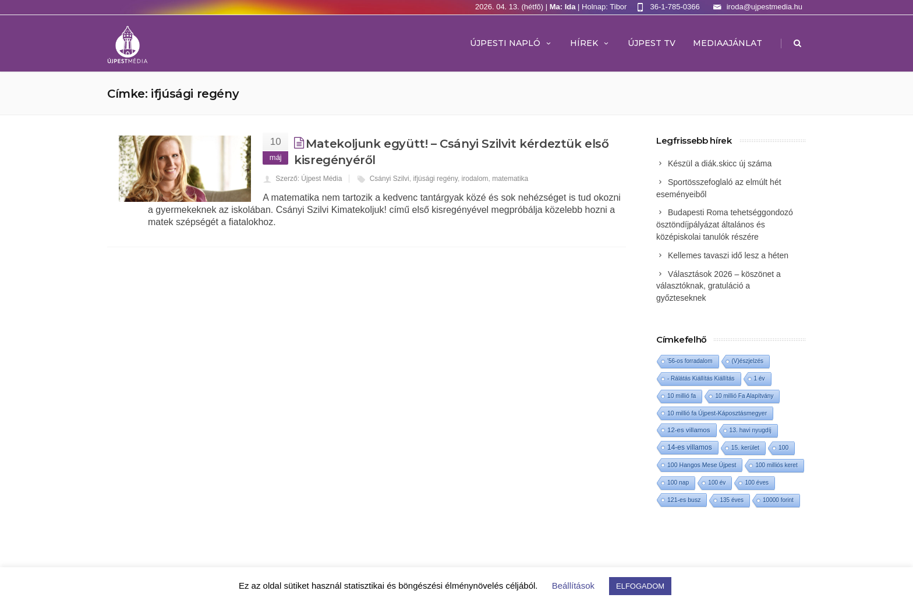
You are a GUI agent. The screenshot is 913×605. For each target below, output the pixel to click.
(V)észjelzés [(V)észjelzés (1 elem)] (747, 361)
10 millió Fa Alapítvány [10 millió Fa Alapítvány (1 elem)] (744, 396)
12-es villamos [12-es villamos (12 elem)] (688, 429)
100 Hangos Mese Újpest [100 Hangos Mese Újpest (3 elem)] (701, 464)
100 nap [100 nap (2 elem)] (678, 482)
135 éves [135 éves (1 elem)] (732, 500)
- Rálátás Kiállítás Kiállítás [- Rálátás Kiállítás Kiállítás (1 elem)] (701, 378)
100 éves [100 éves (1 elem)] (757, 482)
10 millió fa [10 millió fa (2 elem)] (681, 396)
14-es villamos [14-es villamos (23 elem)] (689, 447)
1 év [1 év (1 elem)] (759, 378)
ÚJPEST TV (651, 43)
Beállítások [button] (573, 585)
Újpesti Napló (511, 43)
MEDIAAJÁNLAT (727, 43)
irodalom (475, 179)
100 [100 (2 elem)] (783, 447)
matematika (510, 179)
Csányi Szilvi (389, 179)
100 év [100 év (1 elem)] (717, 482)
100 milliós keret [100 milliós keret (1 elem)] (776, 465)
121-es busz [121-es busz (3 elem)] (683, 499)
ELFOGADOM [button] (640, 586)
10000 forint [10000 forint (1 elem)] (778, 500)
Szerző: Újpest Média (308, 179)
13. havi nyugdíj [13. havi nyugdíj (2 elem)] (751, 430)
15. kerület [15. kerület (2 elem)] (745, 447)
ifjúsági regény (435, 179)
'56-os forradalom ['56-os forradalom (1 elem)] (690, 361)
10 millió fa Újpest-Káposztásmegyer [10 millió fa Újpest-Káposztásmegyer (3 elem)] (717, 413)
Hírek (590, 43)
